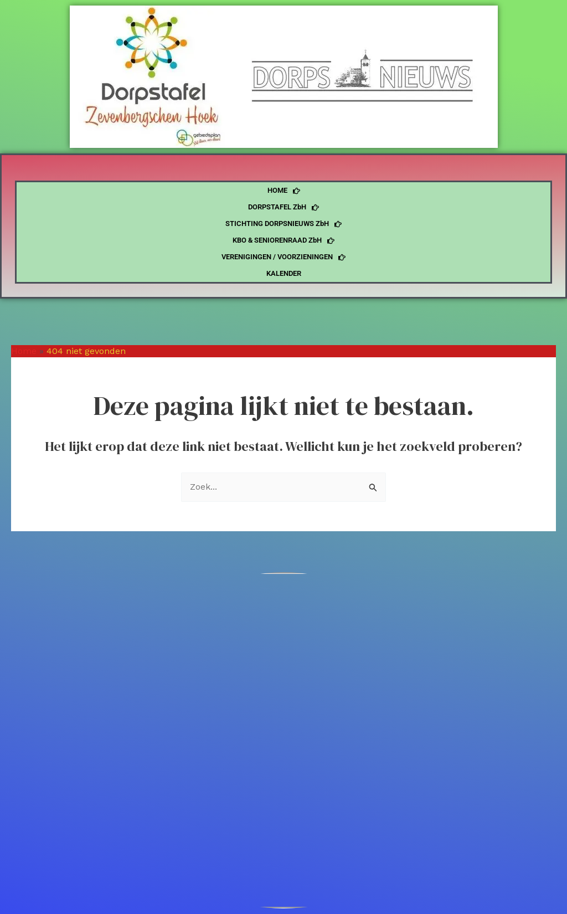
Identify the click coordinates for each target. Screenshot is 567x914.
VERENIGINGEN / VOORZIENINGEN (283, 257)
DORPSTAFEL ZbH (283, 207)
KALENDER (283, 273)
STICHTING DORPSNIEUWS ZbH (283, 223)
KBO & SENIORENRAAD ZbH (283, 240)
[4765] (283, 740)
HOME (283, 190)
